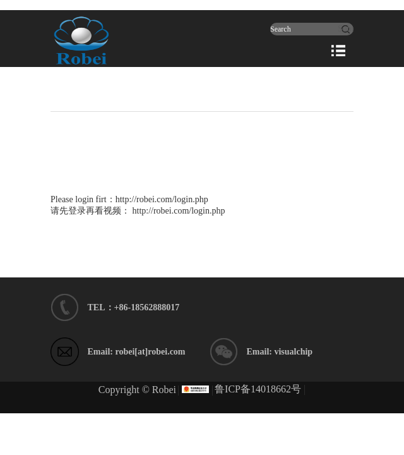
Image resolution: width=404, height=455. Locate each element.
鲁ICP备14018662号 (258, 389)
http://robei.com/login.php (162, 199)
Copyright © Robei (137, 389)
